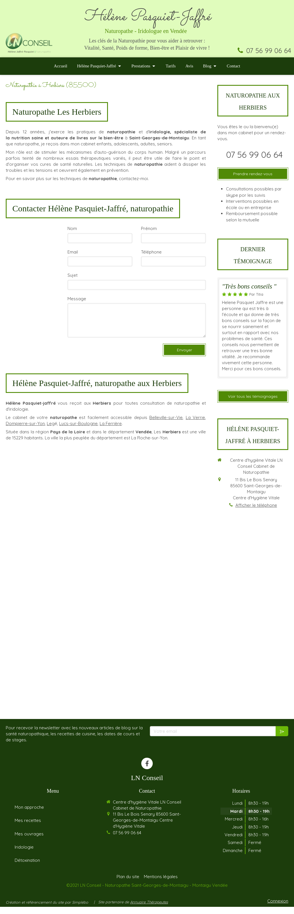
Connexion (277, 908)
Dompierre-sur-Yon (25, 423)
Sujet (72, 275)
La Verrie (195, 417)
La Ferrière (111, 423)
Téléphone (151, 252)
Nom (72, 228)
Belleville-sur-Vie (166, 417)
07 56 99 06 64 (268, 50)
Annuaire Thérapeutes (149, 909)
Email (72, 252)
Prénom (149, 228)
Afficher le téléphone (256, 505)
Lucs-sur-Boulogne (78, 423)
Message (76, 298)
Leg (51, 423)
